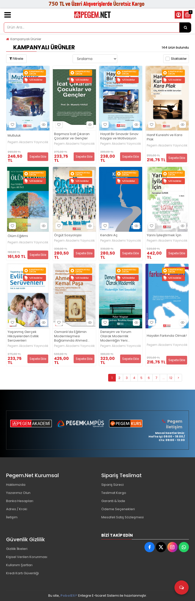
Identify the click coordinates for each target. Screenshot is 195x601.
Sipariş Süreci (112, 484)
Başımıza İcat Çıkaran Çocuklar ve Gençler (72, 136)
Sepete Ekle (37, 156)
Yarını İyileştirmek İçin (164, 235)
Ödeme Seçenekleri (118, 509)
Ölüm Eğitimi (18, 236)
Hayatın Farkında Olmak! (167, 336)
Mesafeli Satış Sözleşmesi (122, 517)
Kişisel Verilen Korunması (26, 556)
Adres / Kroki (16, 509)
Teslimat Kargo (113, 492)
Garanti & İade (113, 501)
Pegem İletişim (174, 424)
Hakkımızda (15, 484)
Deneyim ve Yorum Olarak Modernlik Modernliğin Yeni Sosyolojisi (115, 336)
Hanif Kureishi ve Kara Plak (164, 137)
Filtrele (16, 58)
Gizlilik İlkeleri (16, 548)
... (163, 377)
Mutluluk (14, 136)
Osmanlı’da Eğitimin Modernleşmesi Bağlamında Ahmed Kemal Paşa (70, 336)
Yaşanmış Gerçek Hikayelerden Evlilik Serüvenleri (23, 336)
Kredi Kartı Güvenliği (22, 573)
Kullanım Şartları (19, 565)
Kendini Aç (109, 235)
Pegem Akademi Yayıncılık (28, 142)
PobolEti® (68, 595)
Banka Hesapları (19, 501)
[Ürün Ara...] (185, 27)
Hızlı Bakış (43, 125)
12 (170, 377)
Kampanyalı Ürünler (25, 39)
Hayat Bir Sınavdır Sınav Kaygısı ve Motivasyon (119, 136)
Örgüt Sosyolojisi (68, 235)
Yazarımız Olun (18, 492)
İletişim (12, 517)
